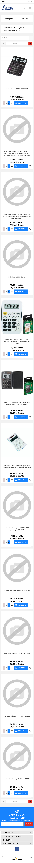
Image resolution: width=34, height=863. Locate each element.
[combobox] (17, 38)
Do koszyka (20, 103)
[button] (30, 2)
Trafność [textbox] (4, 38)
